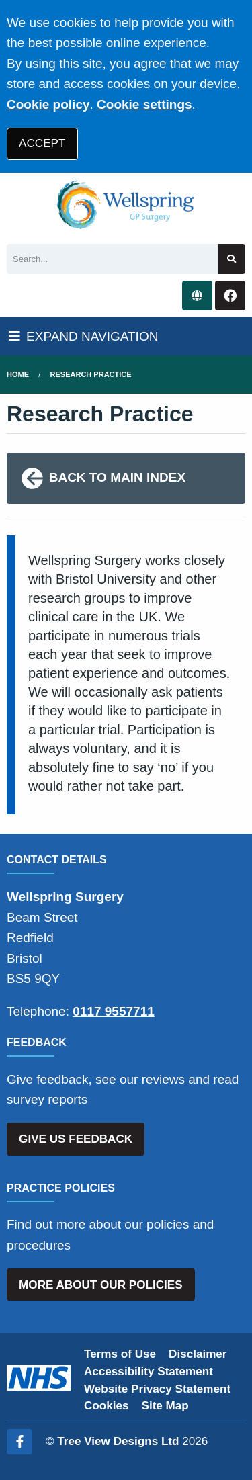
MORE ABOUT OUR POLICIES (100, 1284)
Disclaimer (197, 1354)
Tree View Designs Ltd (118, 1441)
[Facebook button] (230, 296)
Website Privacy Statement (157, 1389)
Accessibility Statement (148, 1371)
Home (18, 374)
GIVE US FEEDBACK (75, 1139)
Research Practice (91, 374)
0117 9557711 (114, 1011)
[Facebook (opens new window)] (19, 1441)
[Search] (112, 259)
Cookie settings (144, 104)
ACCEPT (42, 143)
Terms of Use (120, 1354)
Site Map (165, 1405)
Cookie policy (48, 104)
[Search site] (231, 259)
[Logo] (126, 204)
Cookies (106, 1405)
